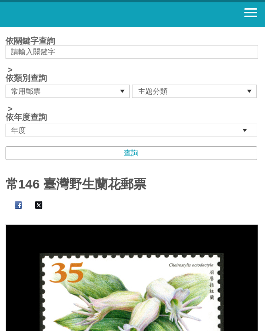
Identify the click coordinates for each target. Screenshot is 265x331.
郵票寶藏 (57, 15)
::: (9, 31)
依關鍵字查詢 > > (133, 87)
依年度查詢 (26, 117)
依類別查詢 (26, 78)
